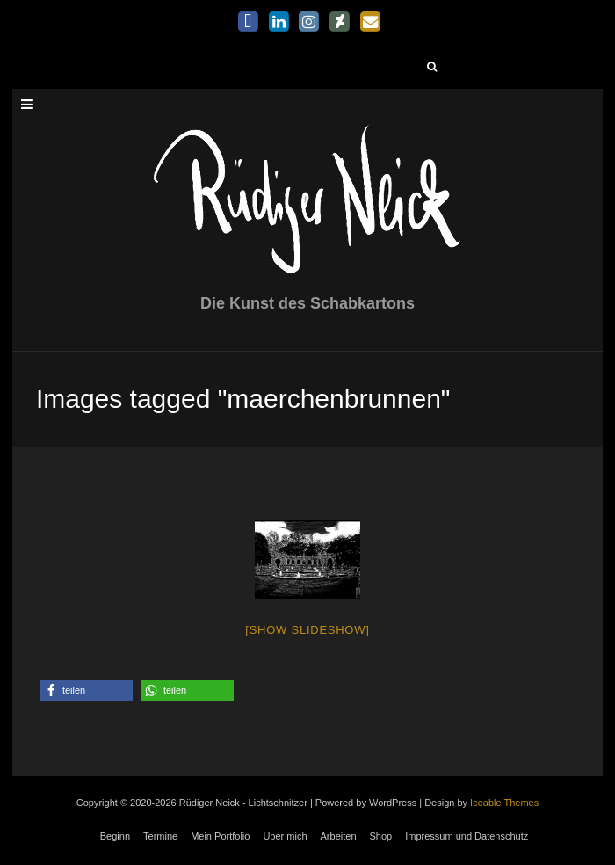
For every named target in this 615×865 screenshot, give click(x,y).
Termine (160, 836)
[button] (86, 690)
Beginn (115, 836)
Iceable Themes (504, 802)
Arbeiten (339, 836)
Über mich (285, 836)
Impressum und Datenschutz (466, 836)
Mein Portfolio (220, 836)
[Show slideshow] (307, 629)
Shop (381, 836)
